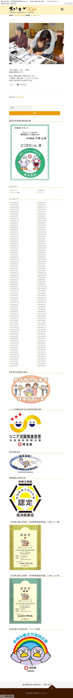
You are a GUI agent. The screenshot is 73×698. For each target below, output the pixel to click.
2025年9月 (42, 209)
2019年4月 (42, 295)
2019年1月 (14, 300)
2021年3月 (14, 271)
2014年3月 (42, 363)
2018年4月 (42, 309)
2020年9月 (14, 277)
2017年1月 (42, 325)
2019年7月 (14, 293)
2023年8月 (42, 237)
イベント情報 (15, 192)
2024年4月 (42, 227)
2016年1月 (42, 339)
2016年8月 (14, 332)
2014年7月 (42, 359)
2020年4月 (42, 282)
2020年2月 (42, 284)
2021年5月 (14, 268)
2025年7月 (42, 212)
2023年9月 (14, 237)
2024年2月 (42, 230)
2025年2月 (42, 216)
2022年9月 (14, 250)
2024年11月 (15, 221)
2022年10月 (42, 248)
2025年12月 (15, 207)
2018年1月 (14, 314)
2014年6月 (14, 361)
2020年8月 (42, 277)
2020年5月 (14, 282)
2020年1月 (14, 286)
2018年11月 (15, 302)
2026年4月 (14, 203)
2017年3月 (42, 323)
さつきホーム (35, 15)
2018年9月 (14, 305)
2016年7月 (42, 332)
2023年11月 (15, 234)
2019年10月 (42, 289)
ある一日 (20, 97)
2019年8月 (42, 291)
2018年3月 (14, 311)
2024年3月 (14, 230)
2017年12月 (42, 314)
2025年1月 (14, 218)
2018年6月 (42, 307)
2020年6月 (42, 280)
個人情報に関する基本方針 (32, 685)
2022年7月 (14, 252)
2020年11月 (15, 275)
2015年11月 (42, 341)
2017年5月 (42, 320)
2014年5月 (42, 361)
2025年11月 (42, 207)
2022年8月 (42, 250)
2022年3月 (14, 257)
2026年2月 (14, 205)
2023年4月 (42, 241)
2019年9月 (14, 291)
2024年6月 (42, 225)
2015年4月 (14, 350)
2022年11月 (15, 248)
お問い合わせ (53, 1)
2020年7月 (14, 280)
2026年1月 (42, 205)
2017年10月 (15, 316)
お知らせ (41, 190)
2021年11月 (15, 261)
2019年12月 (42, 286)
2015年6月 (14, 348)
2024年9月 (14, 223)
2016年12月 (15, 327)
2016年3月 (42, 336)
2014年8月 (14, 359)
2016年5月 (42, 334)
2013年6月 (42, 366)
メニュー (62, 9)
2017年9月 (42, 316)
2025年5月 (42, 214)
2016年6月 (14, 334)
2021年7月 (14, 266)
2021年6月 (42, 266)
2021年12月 (42, 259)
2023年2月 (42, 243)
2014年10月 (15, 357)
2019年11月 (15, 289)
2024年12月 (42, 218)
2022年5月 (14, 255)
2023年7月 (14, 239)
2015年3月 (42, 350)
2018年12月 (42, 300)
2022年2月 (42, 257)
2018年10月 (42, 302)
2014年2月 (14, 366)
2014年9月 (42, 357)
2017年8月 (14, 318)
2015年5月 (42, 348)
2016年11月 (42, 327)
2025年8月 (14, 212)
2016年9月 (42, 329)
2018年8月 (42, 305)
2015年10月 (15, 343)
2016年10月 (15, 329)
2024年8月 (42, 223)
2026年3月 (42, 203)
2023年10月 (42, 234)
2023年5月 (14, 241)
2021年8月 (42, 264)
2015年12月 (15, 341)
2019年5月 (14, 295)
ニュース (41, 192)
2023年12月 (42, 232)
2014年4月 (14, 363)
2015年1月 (42, 352)
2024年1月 (14, 232)
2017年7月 (42, 318)
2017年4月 (14, 323)
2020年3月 (14, 284)
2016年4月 (14, 336)
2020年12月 (42, 273)
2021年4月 (42, 268)
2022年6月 (42, 252)
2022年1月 (14, 259)
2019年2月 (42, 298)
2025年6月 (14, 214)
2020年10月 (42, 275)
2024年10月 (42, 221)
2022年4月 (42, 255)
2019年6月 (42, 293)
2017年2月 (14, 325)
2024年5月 (14, 227)
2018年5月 (14, 309)
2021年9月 (14, 264)
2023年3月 (14, 243)
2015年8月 (14, 345)
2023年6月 (42, 239)
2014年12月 (15, 354)
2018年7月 (14, 307)
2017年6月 (14, 320)
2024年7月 (14, 225)
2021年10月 (42, 261)
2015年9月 (42, 343)
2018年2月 (42, 311)
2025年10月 (15, 209)
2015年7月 (42, 345)
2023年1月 (14, 246)
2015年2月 (14, 352)
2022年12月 (42, 246)
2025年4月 (14, 216)
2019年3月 (14, 298)
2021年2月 (42, 271)
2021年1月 (14, 273)
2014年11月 (42, 354)
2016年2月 (14, 339)
